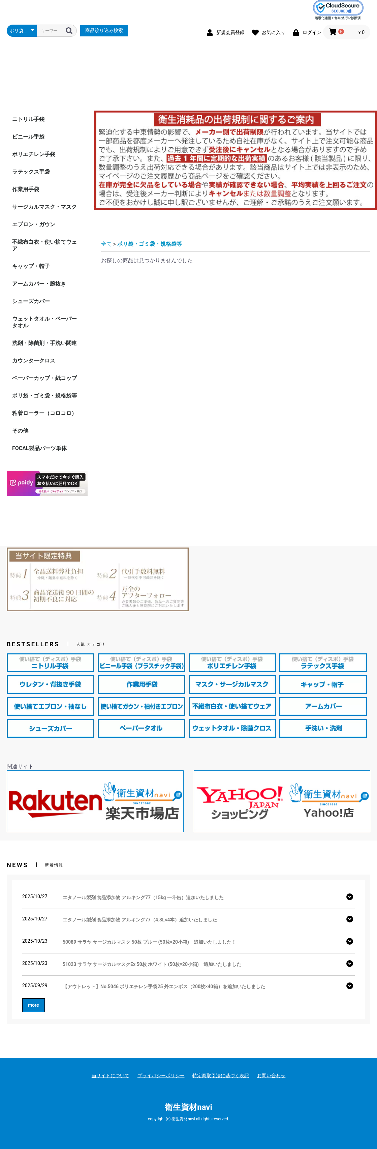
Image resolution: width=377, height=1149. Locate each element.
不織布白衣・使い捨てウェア (44, 288)
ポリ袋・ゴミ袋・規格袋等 (44, 439)
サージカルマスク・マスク (44, 250)
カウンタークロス (33, 404)
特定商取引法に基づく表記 (220, 1075)
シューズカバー (31, 344)
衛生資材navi (188, 1107)
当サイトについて (110, 1075)
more (33, 1005)
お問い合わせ (271, 1075)
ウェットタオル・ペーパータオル (44, 365)
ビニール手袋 (28, 180)
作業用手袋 (25, 232)
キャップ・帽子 (31, 309)
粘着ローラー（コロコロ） (44, 456)
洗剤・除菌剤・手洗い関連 (44, 386)
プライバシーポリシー (161, 1075)
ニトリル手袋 (28, 162)
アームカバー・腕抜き (39, 327)
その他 (20, 474)
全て (106, 287)
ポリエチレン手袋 (33, 197)
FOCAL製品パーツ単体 (39, 491)
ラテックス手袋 (31, 215)
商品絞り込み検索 (104, 30)
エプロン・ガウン (33, 267)
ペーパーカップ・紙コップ (44, 421)
